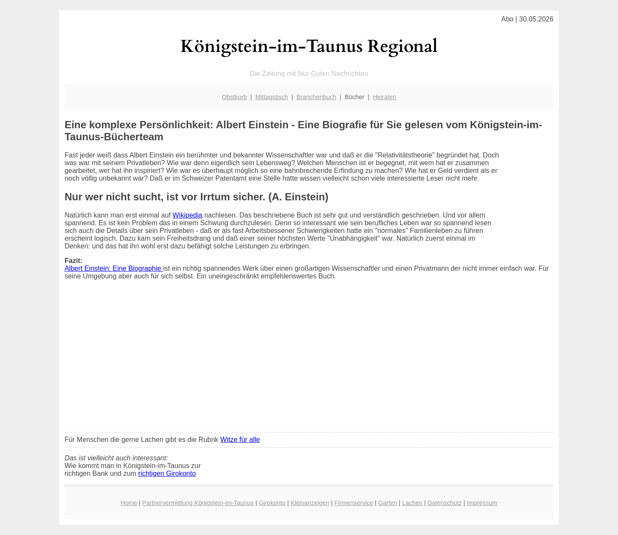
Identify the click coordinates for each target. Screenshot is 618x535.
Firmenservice (353, 502)
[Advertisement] (309, 362)
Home (129, 502)
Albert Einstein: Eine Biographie (113, 268)
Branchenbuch (316, 97)
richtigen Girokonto (167, 473)
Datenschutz (444, 502)
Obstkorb (234, 97)
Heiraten (384, 97)
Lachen (412, 502)
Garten (387, 502)
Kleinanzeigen (310, 502)
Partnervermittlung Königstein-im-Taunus (198, 502)
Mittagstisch (271, 97)
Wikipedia (187, 215)
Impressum (482, 502)
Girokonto (272, 502)
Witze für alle (240, 439)
